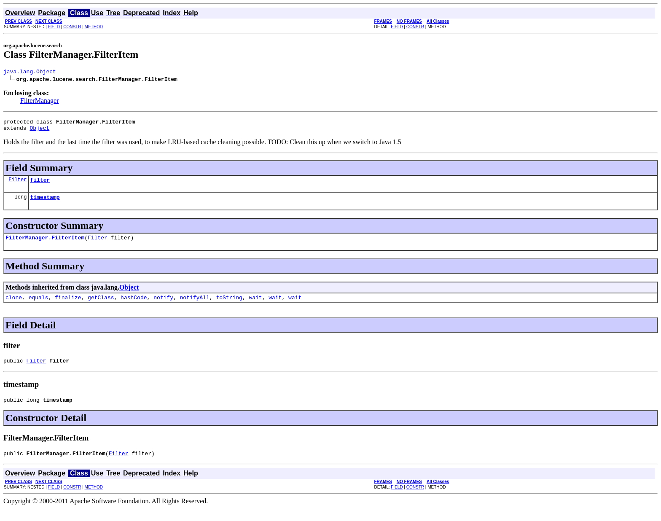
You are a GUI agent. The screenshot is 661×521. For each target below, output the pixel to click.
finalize (68, 306)
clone (13, 306)
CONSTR (72, 26)
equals (38, 306)
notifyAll (195, 306)
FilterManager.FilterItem (44, 245)
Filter (17, 184)
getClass (101, 306)
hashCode (134, 306)
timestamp (44, 203)
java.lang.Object (29, 72)
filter (40, 184)
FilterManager (39, 101)
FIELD (54, 26)
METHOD (94, 26)
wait (255, 306)
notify (163, 306)
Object (39, 131)
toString (229, 306)
